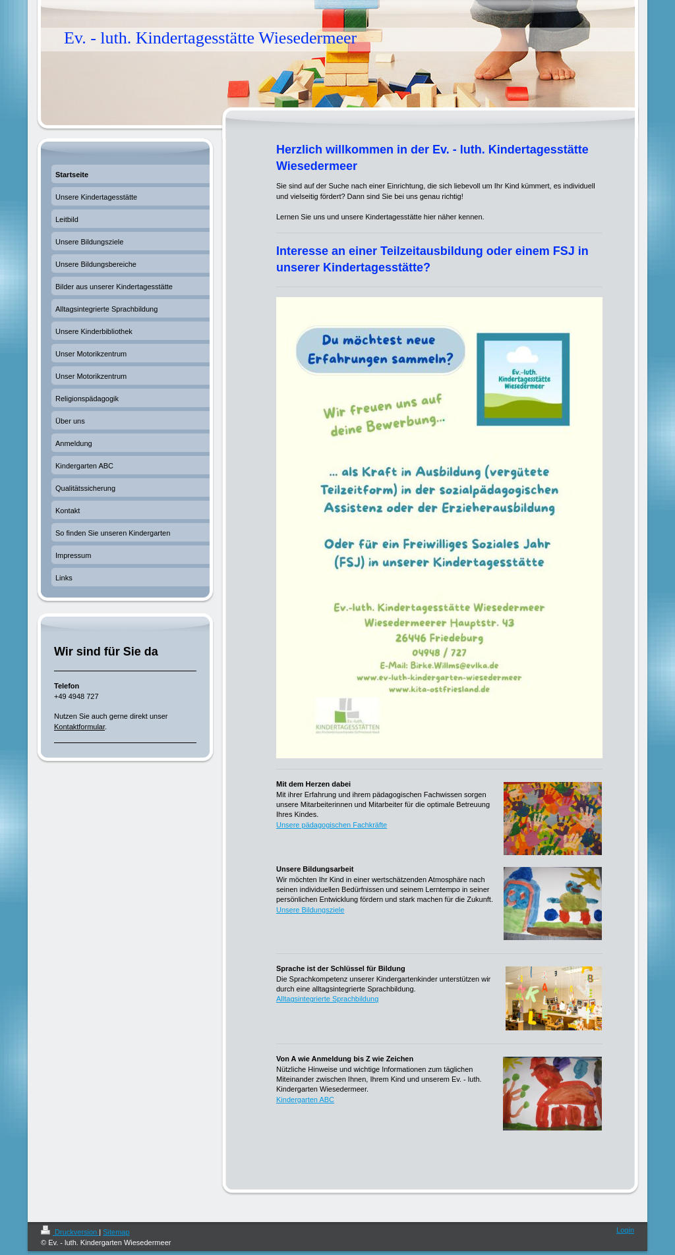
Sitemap (116, 1232)
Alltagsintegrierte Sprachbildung (327, 999)
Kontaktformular (79, 727)
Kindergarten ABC (305, 1099)
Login (625, 1230)
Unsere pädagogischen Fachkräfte (331, 825)
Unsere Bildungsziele (310, 910)
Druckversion (70, 1232)
